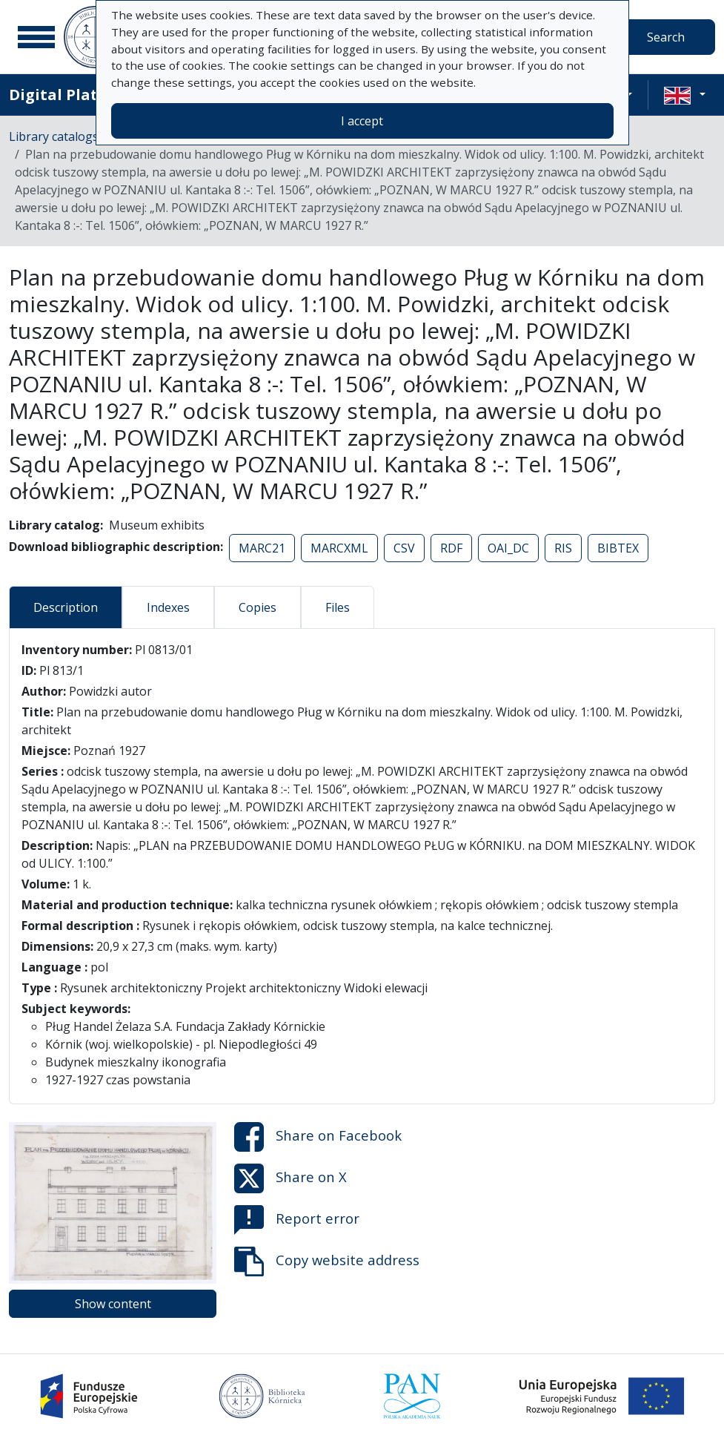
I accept (362, 121)
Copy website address (326, 1261)
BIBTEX (618, 548)
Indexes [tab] (168, 607)
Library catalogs (54, 136)
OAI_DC (508, 548)
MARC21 (262, 548)
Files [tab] (337, 607)
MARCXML (339, 548)
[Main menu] (36, 37)
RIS (563, 548)
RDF (451, 548)
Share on (318, 1137)
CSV (404, 548)
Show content (113, 1304)
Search (666, 37)
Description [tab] (65, 607)
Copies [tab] (257, 607)
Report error (296, 1220)
